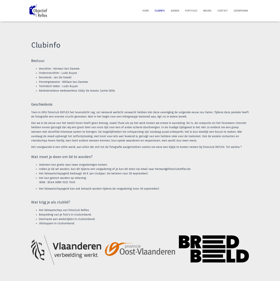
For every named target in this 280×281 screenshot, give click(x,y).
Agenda (175, 10)
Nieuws (207, 10)
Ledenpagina (241, 10)
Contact (222, 10)
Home (146, 10)
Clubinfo (160, 10)
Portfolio (191, 10)
